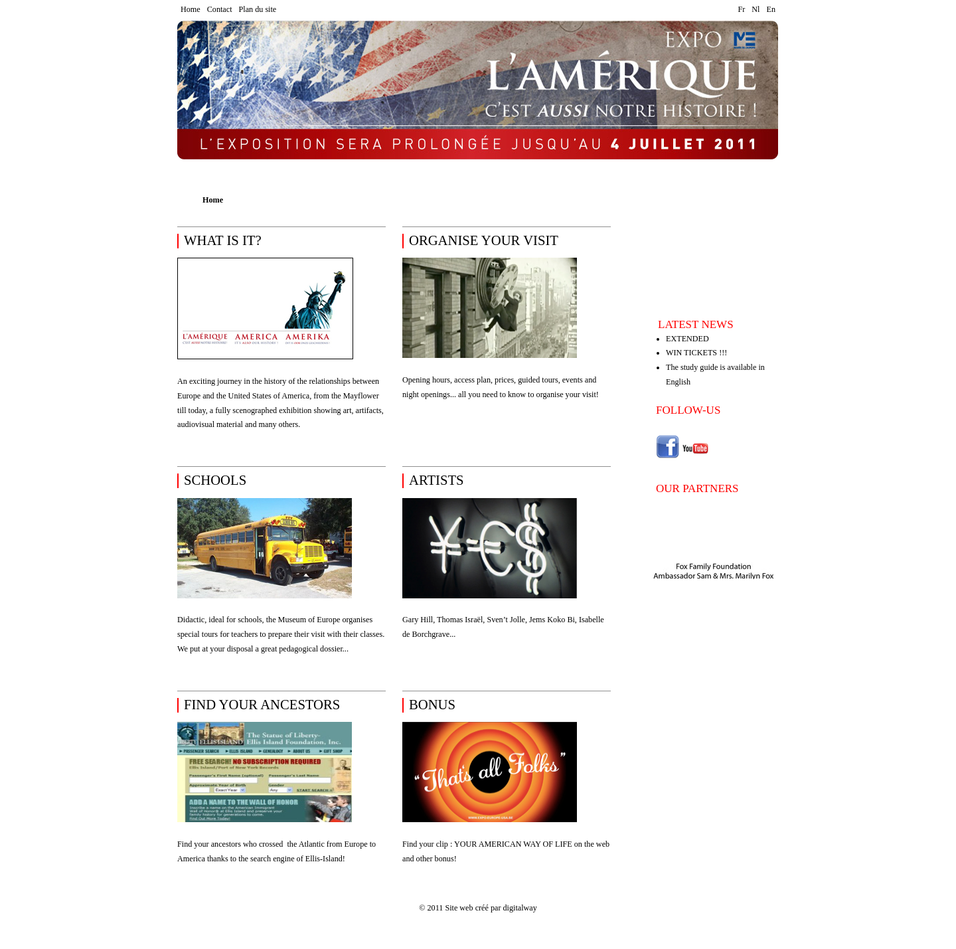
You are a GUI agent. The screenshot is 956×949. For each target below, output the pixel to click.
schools (215, 480)
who (250, 844)
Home (190, 9)
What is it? (223, 240)
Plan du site (258, 9)
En (770, 9)
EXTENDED (687, 338)
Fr (742, 9)
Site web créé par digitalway (490, 907)
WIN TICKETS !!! (696, 352)
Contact (219, 9)
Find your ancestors (210, 844)
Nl (755, 9)
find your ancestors (262, 704)
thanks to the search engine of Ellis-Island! (276, 858)
